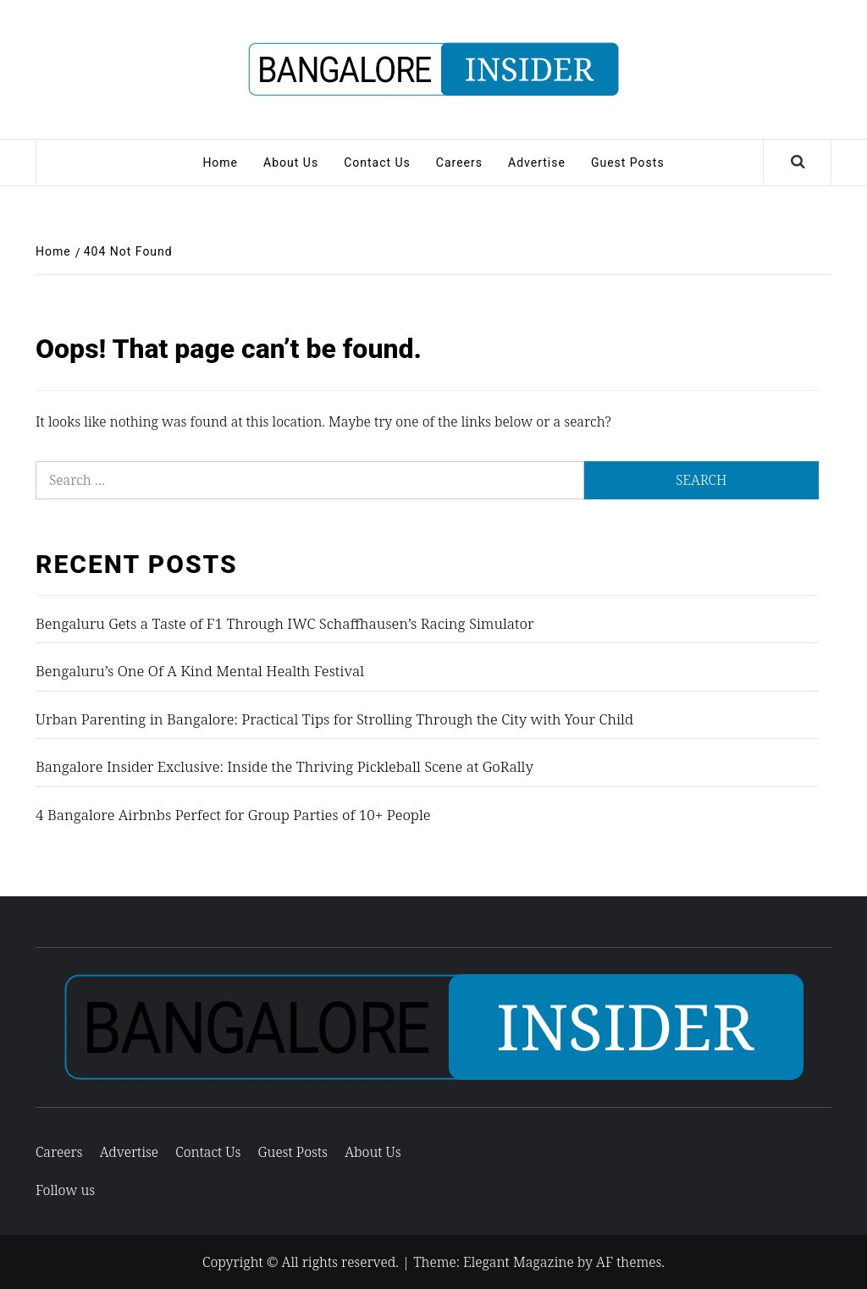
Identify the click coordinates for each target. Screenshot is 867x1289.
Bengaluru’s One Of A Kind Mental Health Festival (200, 670)
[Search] (797, 163)
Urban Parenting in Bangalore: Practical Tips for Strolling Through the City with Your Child (334, 719)
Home (220, 162)
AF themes (628, 1262)
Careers (459, 162)
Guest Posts (628, 162)
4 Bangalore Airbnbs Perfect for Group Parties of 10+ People (233, 814)
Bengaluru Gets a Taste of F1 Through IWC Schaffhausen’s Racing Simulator (284, 623)
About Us (290, 162)
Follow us (65, 1190)
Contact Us (377, 162)
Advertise (537, 162)
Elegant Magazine (518, 1262)
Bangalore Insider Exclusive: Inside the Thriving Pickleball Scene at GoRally (284, 766)
